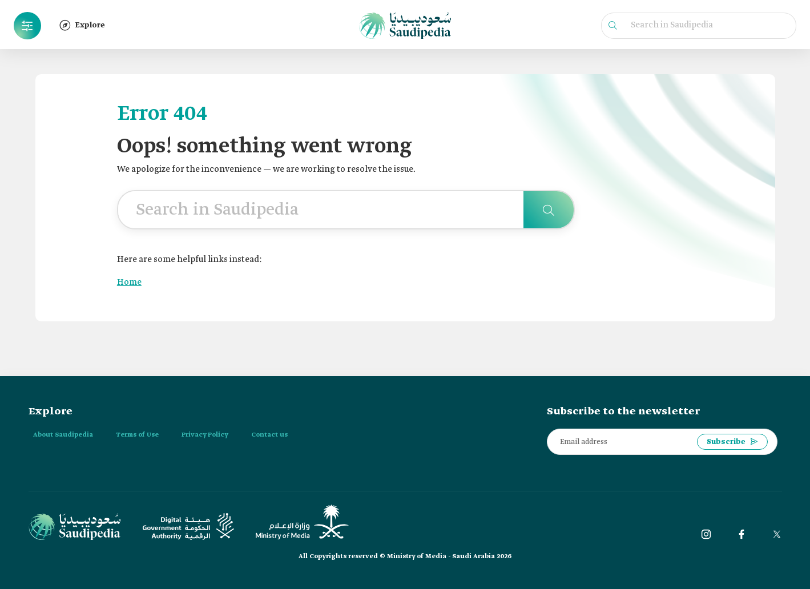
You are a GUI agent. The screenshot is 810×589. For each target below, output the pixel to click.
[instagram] (706, 534)
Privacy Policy (205, 435)
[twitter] (777, 534)
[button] (27, 25)
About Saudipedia (63, 435)
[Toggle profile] (27, 25)
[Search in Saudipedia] (548, 209)
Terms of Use (137, 435)
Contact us (269, 435)
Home (129, 282)
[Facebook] (741, 534)
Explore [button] (82, 25)
